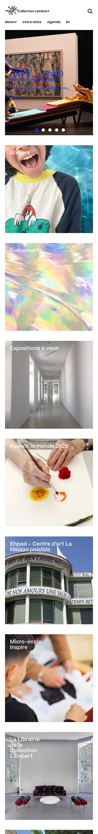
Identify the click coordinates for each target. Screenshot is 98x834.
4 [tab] (55, 129)
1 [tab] (35, 129)
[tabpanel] (49, 82)
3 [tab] (49, 129)
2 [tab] (42, 129)
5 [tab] (62, 129)
